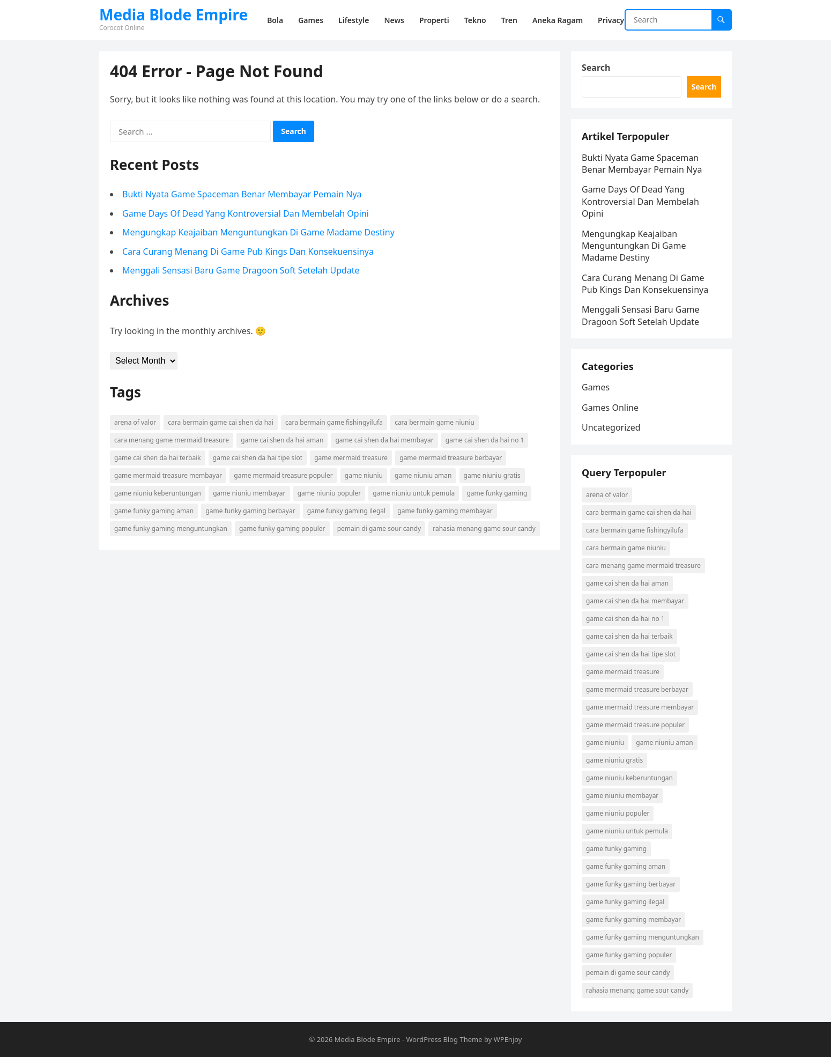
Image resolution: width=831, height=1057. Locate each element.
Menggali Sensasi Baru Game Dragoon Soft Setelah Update (241, 270)
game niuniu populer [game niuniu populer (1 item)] (329, 493)
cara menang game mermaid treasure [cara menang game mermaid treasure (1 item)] (171, 440)
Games (596, 387)
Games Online (610, 407)
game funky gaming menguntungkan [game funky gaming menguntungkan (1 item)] (170, 528)
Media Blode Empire (173, 14)
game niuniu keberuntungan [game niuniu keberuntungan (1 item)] (157, 493)
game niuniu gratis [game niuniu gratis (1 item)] (492, 475)
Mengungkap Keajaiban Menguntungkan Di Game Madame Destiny (258, 232)
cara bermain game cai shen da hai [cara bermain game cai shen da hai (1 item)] (220, 422)
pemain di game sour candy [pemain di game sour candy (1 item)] (379, 528)
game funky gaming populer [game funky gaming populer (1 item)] (282, 528)
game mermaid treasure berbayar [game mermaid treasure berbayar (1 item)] (450, 457)
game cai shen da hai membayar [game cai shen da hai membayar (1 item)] (384, 440)
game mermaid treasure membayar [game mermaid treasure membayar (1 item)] (168, 475)
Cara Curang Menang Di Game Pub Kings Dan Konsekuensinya (248, 251)
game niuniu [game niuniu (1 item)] (364, 475)
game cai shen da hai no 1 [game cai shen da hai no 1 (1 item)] (485, 440)
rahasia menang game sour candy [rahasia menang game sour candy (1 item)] (484, 528)
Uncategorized (611, 427)
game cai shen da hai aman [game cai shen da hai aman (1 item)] (282, 440)
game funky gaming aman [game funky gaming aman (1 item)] (154, 510)
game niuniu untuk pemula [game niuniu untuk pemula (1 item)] (414, 493)
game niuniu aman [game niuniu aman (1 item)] (423, 475)
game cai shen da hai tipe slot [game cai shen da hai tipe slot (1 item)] (257, 457)
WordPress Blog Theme (444, 1039)
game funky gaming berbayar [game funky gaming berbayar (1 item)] (250, 510)
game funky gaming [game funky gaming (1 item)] (496, 493)
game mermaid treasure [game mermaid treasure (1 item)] (351, 457)
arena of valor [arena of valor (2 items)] (135, 422)
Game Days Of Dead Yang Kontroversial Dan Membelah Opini (245, 213)
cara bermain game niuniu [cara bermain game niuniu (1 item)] (434, 422)
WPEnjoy (508, 1039)
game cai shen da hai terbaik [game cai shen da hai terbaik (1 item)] (157, 457)
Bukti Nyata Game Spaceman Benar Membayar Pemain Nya (242, 194)
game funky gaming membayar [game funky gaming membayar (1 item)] (444, 510)
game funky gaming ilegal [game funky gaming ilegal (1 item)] (346, 510)
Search (596, 67)
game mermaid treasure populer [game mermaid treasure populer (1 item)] (283, 475)
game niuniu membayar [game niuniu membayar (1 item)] (249, 493)
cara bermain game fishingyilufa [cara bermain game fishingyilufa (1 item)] (334, 422)
